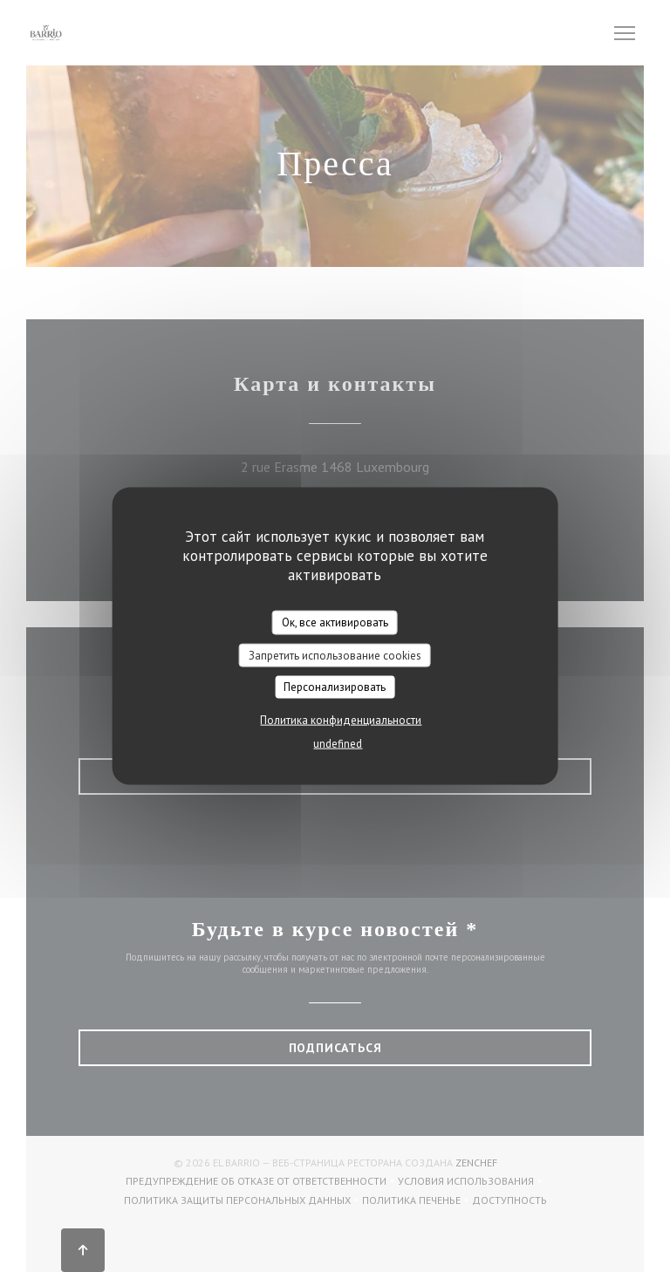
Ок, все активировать (335, 622)
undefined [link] (337, 742)
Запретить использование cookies (335, 654)
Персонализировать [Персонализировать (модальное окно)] (335, 687)
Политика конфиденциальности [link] (340, 719)
